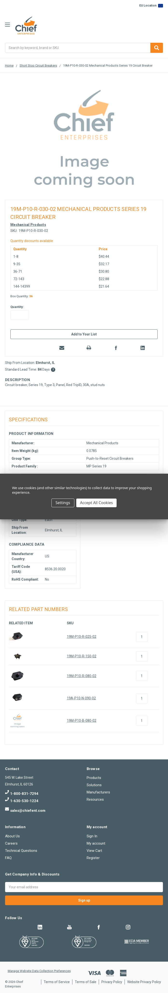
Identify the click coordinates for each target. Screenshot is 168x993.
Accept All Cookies (96, 502)
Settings (63, 502)
